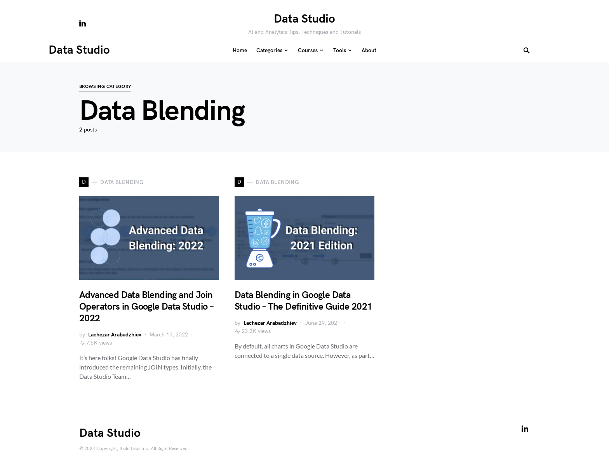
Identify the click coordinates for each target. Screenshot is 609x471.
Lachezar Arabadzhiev (114, 334)
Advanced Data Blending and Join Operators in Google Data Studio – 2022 (146, 306)
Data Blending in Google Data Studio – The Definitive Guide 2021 (303, 300)
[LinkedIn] (82, 23)
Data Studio (304, 19)
